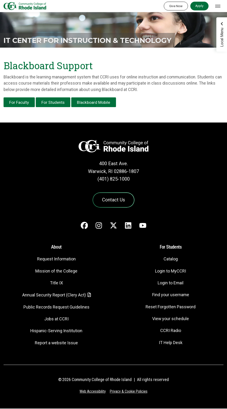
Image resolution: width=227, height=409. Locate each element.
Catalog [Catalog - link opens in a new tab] (170, 259)
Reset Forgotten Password (170, 307)
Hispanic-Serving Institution (56, 331)
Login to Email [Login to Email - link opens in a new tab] (170, 283)
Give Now (175, 6)
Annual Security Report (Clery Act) (54, 295)
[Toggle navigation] (217, 6)
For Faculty (19, 102)
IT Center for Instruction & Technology (67, 36)
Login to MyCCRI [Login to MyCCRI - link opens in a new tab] (171, 271)
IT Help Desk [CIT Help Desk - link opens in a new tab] (170, 343)
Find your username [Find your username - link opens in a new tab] (171, 295)
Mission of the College (56, 271)
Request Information (56, 259)
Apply (199, 6)
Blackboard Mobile (96, 102)
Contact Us (113, 200)
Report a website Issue (56, 343)
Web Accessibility (92, 392)
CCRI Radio (170, 331)
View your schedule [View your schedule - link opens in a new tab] (170, 319)
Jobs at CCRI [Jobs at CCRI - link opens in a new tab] (56, 319)
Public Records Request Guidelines (56, 307)
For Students (54, 102)
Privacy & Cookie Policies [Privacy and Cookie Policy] (129, 392)
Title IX (56, 283)
